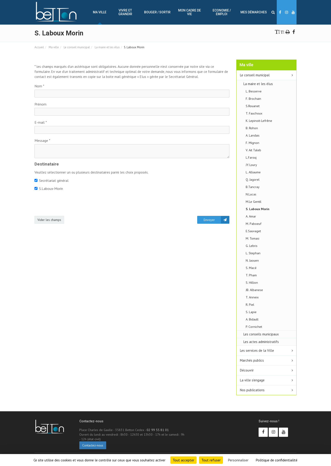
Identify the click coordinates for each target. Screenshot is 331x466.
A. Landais (253, 135)
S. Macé (251, 268)
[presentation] (69, 203)
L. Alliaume (253, 172)
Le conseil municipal (76, 47)
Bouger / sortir (157, 12)
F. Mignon (252, 142)
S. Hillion (252, 282)
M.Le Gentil (253, 201)
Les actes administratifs (261, 342)
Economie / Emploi (222, 12)
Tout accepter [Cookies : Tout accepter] (183, 460)
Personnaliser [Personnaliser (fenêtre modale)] (238, 460)
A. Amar (251, 216)
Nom (39, 86)
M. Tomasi (252, 238)
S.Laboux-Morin (48, 188)
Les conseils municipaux (261, 334)
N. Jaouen (252, 260)
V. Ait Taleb (253, 150)
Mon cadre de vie (189, 12)
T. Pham (251, 275)
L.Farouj (251, 157)
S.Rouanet (253, 106)
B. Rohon (252, 128)
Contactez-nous (92, 445)
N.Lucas (251, 194)
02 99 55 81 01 (158, 430)
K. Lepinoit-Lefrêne (259, 120)
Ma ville (99, 12)
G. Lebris (251, 245)
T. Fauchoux (254, 113)
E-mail (40, 122)
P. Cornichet (254, 326)
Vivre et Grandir (125, 12)
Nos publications (252, 390)
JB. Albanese (254, 290)
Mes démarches (253, 12)
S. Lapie (251, 312)
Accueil (39, 47)
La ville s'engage (252, 380)
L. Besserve (254, 91)
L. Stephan (253, 253)
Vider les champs (49, 220)
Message (42, 140)
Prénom (40, 104)
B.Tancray (253, 187)
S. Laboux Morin (257, 209)
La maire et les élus (107, 47)
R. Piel (250, 304)
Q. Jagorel (253, 179)
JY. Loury (251, 165)
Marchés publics (252, 360)
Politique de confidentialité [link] (276, 460)
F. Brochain (253, 98)
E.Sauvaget (253, 231)
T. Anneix (252, 297)
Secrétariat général (51, 180)
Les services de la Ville (257, 350)
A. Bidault (252, 319)
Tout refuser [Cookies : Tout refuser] (211, 460)
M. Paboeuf (253, 223)
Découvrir (247, 370)
